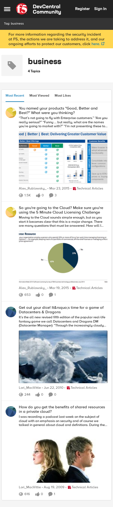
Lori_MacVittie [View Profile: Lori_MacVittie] (30, 388)
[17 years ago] (52, 388)
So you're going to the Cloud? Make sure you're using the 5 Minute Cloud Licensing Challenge (61, 210)
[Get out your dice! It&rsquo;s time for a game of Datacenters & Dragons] (63, 350)
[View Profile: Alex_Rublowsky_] (11, 112)
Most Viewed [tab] (39, 95)
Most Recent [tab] (15, 95)
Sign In (100, 8)
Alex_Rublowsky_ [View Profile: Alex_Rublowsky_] (32, 189)
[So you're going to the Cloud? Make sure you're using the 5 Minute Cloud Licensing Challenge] (63, 250)
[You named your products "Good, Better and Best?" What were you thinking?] (63, 150)
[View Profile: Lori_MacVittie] (11, 312)
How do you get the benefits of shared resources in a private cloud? (62, 409)
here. (96, 43)
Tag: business (14, 24)
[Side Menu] (7, 9)
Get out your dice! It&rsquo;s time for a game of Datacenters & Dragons (61, 309)
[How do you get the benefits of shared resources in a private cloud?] (63, 449)
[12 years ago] (58, 189)
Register (82, 8)
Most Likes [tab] (63, 95)
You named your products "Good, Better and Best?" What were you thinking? (58, 110)
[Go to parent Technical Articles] (87, 189)
